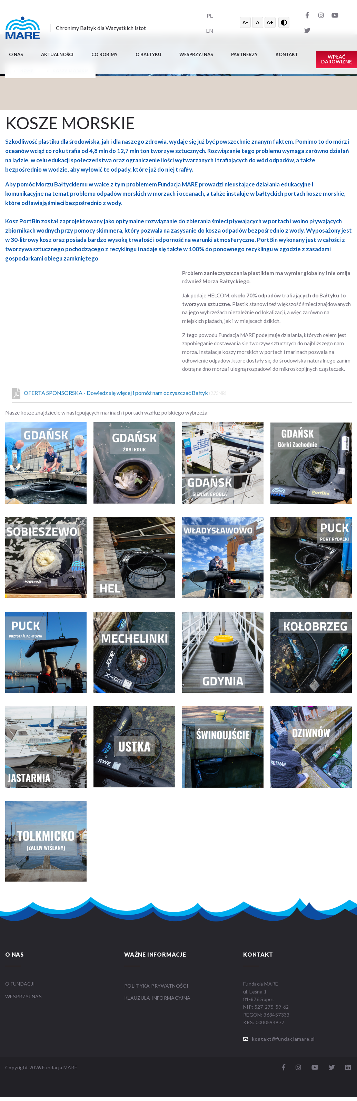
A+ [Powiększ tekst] (270, 22)
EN (210, 30)
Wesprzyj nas (196, 54)
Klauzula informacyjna (157, 998)
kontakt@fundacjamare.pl (283, 1039)
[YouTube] (335, 14)
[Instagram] (321, 14)
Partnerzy (244, 54)
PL (210, 15)
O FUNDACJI (20, 984)
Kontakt (287, 54)
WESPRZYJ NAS (24, 996)
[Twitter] (307, 30)
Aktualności (57, 54)
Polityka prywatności (156, 986)
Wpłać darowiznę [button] (336, 59)
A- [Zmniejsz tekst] (245, 22)
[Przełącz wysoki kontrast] (283, 22)
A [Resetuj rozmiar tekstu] (257, 22)
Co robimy (104, 54)
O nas (16, 54)
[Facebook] (307, 14)
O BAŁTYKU (148, 54)
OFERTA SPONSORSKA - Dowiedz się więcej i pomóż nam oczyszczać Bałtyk (119, 393)
